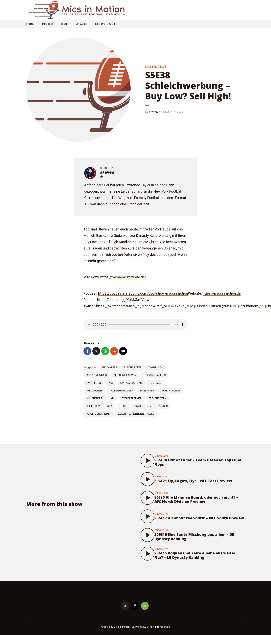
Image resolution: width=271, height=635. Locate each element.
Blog (64, 24)
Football (155, 383)
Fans (110, 383)
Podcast (47, 24)
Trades (138, 406)
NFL (113, 398)
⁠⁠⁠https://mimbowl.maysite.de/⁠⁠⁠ (123, 277)
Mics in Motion (155, 66)
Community (155, 367)
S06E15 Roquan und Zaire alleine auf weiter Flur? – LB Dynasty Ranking (194, 555)
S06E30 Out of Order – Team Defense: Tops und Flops (197, 462)
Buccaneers (109, 367)
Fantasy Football (131, 383)
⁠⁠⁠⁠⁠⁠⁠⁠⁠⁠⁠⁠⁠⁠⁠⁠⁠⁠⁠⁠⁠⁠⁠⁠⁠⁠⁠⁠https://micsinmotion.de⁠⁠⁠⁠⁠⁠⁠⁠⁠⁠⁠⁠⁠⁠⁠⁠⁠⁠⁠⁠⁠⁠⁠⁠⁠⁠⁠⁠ (222, 293)
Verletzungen (159, 406)
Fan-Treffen (93, 383)
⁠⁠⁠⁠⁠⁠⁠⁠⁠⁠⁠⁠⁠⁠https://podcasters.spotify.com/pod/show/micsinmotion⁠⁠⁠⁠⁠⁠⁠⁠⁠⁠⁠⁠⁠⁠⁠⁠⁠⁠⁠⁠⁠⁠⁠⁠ (143, 293)
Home (30, 24)
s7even (153, 112)
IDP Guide (81, 24)
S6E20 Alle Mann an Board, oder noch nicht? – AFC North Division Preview (196, 499)
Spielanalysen (157, 398)
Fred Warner (94, 390)
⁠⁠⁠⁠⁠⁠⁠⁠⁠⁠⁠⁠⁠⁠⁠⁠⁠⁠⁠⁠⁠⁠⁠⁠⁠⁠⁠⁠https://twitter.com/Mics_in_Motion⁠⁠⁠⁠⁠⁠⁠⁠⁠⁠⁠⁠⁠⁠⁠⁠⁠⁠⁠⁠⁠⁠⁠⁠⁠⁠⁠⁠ (124, 306)
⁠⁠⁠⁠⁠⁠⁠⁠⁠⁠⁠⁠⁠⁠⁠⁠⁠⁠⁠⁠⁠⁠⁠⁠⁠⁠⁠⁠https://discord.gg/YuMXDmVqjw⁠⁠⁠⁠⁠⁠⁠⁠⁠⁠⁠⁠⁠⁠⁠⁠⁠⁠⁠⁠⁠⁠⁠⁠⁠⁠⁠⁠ (123, 300)
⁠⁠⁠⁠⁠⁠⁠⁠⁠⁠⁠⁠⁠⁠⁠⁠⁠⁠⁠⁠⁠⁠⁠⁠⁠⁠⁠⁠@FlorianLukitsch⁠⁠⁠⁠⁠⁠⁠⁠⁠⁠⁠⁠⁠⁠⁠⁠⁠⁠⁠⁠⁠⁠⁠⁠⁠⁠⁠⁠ (207, 306)
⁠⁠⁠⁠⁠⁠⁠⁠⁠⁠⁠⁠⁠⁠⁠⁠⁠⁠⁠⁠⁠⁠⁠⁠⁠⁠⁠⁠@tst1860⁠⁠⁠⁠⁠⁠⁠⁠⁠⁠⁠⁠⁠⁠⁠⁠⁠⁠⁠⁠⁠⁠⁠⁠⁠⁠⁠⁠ (229, 306)
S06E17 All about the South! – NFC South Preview (199, 518)
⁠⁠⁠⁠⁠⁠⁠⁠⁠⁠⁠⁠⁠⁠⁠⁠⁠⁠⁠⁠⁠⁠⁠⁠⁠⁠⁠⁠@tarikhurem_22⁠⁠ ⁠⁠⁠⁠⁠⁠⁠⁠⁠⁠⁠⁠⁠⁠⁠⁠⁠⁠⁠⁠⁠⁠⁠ (251, 306)
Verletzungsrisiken (98, 413)
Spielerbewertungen (99, 406)
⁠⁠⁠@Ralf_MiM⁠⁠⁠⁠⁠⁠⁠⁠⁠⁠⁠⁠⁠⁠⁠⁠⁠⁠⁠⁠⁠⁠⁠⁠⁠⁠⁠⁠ (161, 306)
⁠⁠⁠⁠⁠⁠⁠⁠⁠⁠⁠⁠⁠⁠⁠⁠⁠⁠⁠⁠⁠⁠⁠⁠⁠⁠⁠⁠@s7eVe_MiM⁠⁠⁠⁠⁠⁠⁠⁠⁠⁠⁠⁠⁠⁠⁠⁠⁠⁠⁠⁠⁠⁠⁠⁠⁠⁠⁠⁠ (182, 306)
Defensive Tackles (154, 375)
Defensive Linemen (125, 375)
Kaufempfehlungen (121, 390)
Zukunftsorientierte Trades (136, 413)
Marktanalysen (170, 390)
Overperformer (132, 398)
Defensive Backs (96, 375)
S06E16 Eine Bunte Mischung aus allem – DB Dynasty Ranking (194, 536)
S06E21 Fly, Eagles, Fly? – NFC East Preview (193, 480)
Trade (123, 406)
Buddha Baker (133, 367)
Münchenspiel (95, 398)
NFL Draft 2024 (105, 24)
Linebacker (147, 390)
